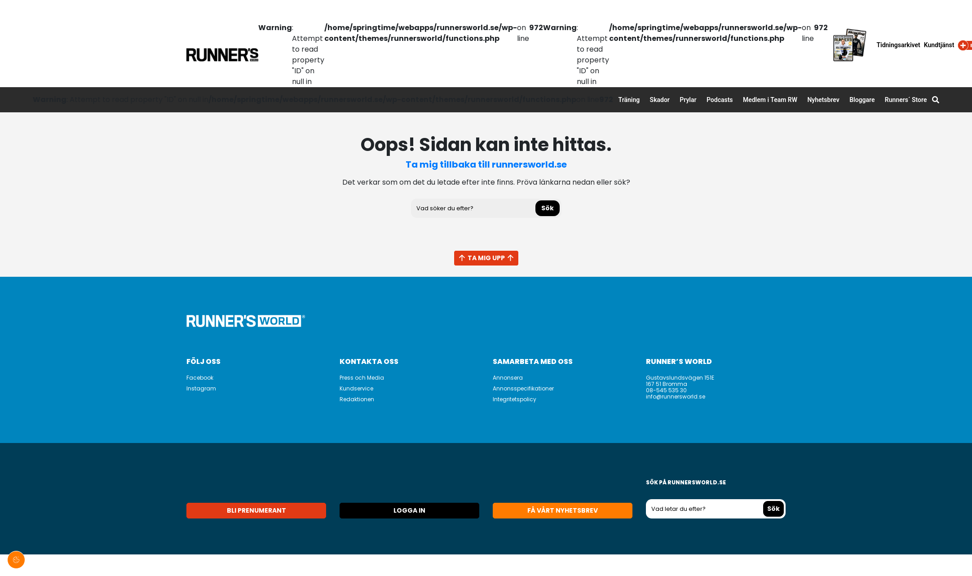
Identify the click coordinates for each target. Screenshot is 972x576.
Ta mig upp (486, 257)
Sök (547, 208)
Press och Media (362, 377)
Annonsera (508, 377)
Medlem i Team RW (770, 99)
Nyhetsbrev (823, 99)
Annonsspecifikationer (523, 388)
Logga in (409, 510)
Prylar (688, 99)
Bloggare (862, 99)
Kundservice (356, 388)
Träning (629, 99)
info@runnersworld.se (675, 396)
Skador (660, 99)
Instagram (201, 388)
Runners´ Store (906, 99)
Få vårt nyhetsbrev (562, 510)
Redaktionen (357, 399)
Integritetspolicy (514, 399)
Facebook (199, 377)
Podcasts (720, 99)
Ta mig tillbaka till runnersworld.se (486, 164)
